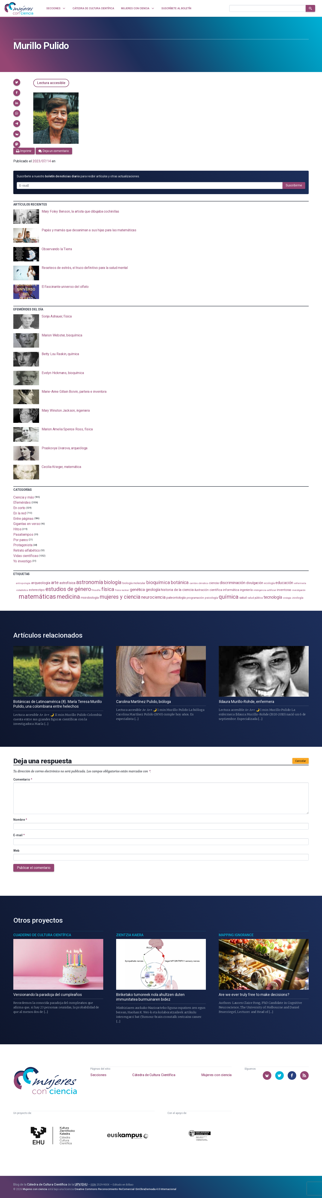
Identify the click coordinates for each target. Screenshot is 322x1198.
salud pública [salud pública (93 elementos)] (255, 597)
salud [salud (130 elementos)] (243, 598)
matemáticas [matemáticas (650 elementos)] (37, 596)
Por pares (20, 540)
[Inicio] (19, 8)
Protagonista (22, 545)
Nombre (20, 819)
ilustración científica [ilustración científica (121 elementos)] (208, 590)
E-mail (19, 835)
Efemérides (22, 502)
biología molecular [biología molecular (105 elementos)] (133, 583)
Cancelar (300, 760)
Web (16, 850)
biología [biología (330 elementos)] (113, 582)
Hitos (17, 529)
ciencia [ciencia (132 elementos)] (214, 583)
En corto (19, 508)
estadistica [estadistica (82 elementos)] (22, 590)
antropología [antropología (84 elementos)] (23, 583)
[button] (16, 82)
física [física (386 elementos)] (107, 589)
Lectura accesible (51, 83)
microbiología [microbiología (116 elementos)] (90, 597)
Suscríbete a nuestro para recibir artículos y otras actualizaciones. (78, 176)
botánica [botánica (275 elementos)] (180, 582)
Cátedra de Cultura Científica (153, 1075)
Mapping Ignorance (236, 935)
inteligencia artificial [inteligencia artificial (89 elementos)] (265, 590)
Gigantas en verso (26, 524)
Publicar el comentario (33, 868)
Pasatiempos (23, 534)
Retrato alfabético (26, 550)
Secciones (98, 1075)
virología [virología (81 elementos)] (287, 598)
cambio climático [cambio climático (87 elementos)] (199, 583)
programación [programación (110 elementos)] (195, 597)
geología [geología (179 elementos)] (153, 589)
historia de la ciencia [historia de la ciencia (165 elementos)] (177, 589)
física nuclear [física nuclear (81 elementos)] (122, 590)
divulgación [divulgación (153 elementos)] (254, 583)
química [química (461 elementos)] (228, 597)
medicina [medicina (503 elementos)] (68, 596)
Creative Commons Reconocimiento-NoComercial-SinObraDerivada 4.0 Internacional (125, 1189)
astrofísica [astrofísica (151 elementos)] (67, 583)
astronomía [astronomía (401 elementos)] (89, 582)
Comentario (22, 779)
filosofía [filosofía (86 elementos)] (96, 590)
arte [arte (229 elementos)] (55, 582)
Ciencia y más (23, 497)
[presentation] (161, 216)
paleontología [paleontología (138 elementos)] (176, 598)
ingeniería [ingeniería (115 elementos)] (246, 590)
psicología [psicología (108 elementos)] (211, 597)
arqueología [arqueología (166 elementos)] (40, 583)
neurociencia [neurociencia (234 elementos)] (153, 597)
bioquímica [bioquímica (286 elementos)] (158, 582)
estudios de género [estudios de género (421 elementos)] (68, 589)
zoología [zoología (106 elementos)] (297, 597)
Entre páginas (23, 518)
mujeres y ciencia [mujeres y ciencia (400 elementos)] (120, 597)
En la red (19, 513)
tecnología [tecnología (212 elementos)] (273, 597)
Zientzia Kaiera (129, 935)
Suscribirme (294, 185)
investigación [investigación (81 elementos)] (298, 590)
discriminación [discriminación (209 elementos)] (232, 582)
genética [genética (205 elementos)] (137, 589)
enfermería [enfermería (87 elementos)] (300, 583)
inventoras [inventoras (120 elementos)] (284, 590)
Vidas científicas (25, 556)
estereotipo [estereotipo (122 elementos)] (37, 590)
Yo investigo (22, 561)
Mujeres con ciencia (216, 1075)
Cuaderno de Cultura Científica (42, 935)
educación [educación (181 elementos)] (284, 582)
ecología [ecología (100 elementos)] (269, 583)
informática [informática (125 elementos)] (231, 590)
